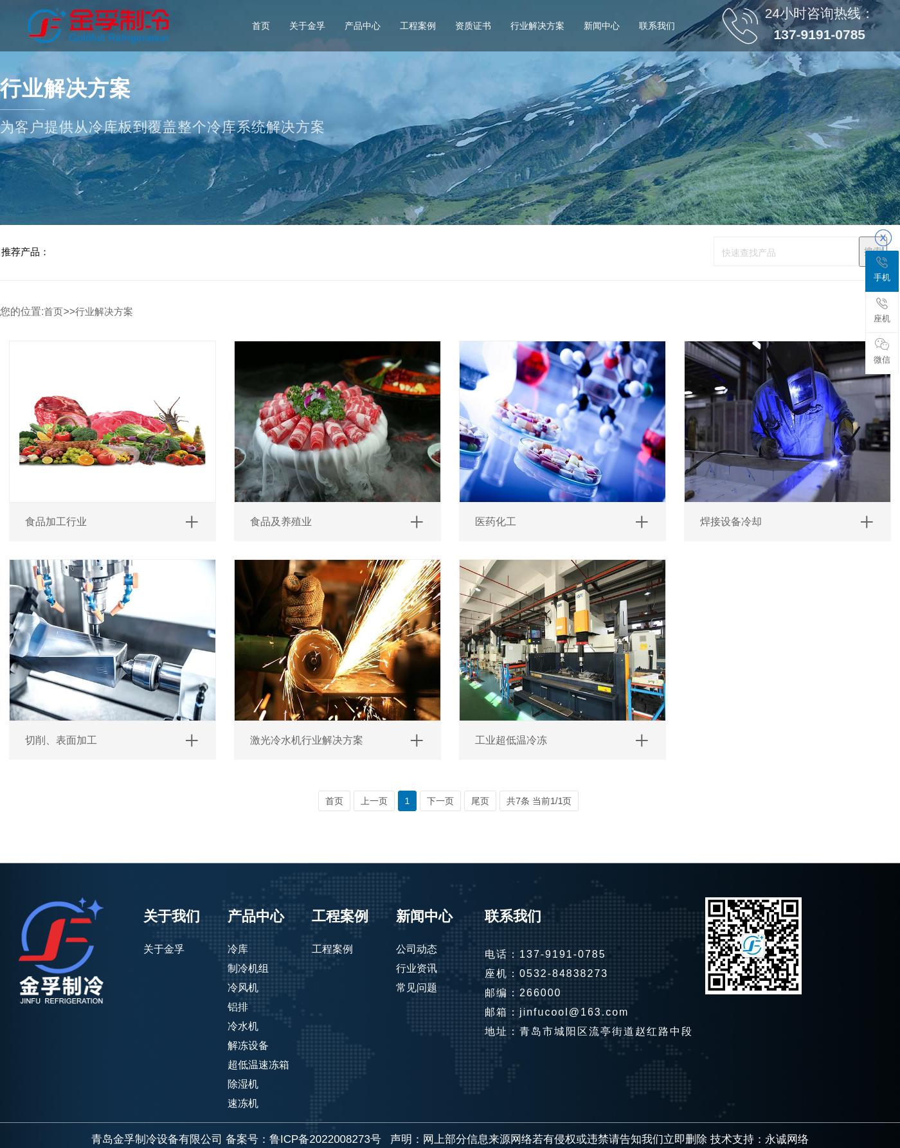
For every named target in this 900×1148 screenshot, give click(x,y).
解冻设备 (248, 1045)
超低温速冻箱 (258, 1064)
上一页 (374, 801)
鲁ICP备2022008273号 (325, 1139)
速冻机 (243, 1103)
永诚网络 (787, 1139)
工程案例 (332, 949)
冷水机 (243, 1026)
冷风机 (243, 987)
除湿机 (243, 1084)
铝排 (238, 1006)
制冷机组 (248, 968)
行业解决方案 (104, 311)
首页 (53, 311)
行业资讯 (416, 968)
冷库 (238, 949)
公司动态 (416, 949)
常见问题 (416, 987)
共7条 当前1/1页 (539, 801)
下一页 (440, 801)
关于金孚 (163, 949)
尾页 (480, 801)
